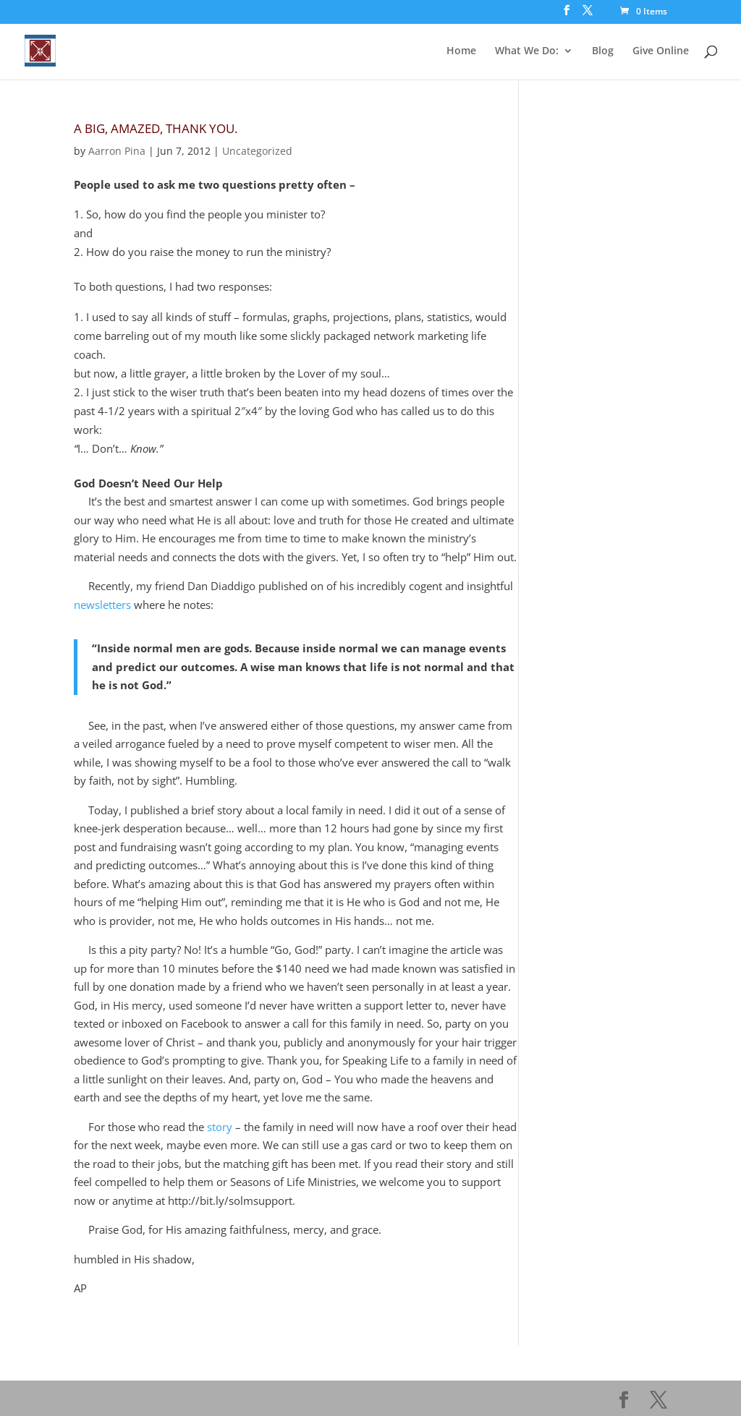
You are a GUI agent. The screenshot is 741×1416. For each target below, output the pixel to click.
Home (461, 51)
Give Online (660, 51)
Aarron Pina (116, 151)
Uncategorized (257, 151)
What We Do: (527, 51)
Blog (603, 51)
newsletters (102, 604)
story (219, 1126)
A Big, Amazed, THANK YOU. (155, 128)
